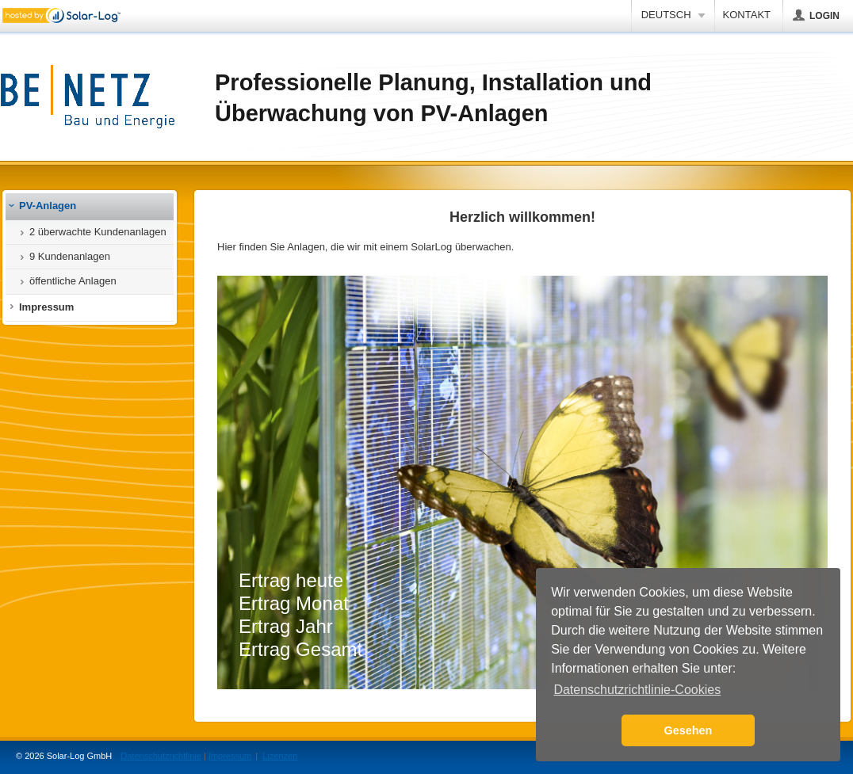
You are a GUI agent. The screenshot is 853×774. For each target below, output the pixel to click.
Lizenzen (279, 756)
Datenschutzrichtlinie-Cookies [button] (637, 689)
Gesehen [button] (688, 730)
